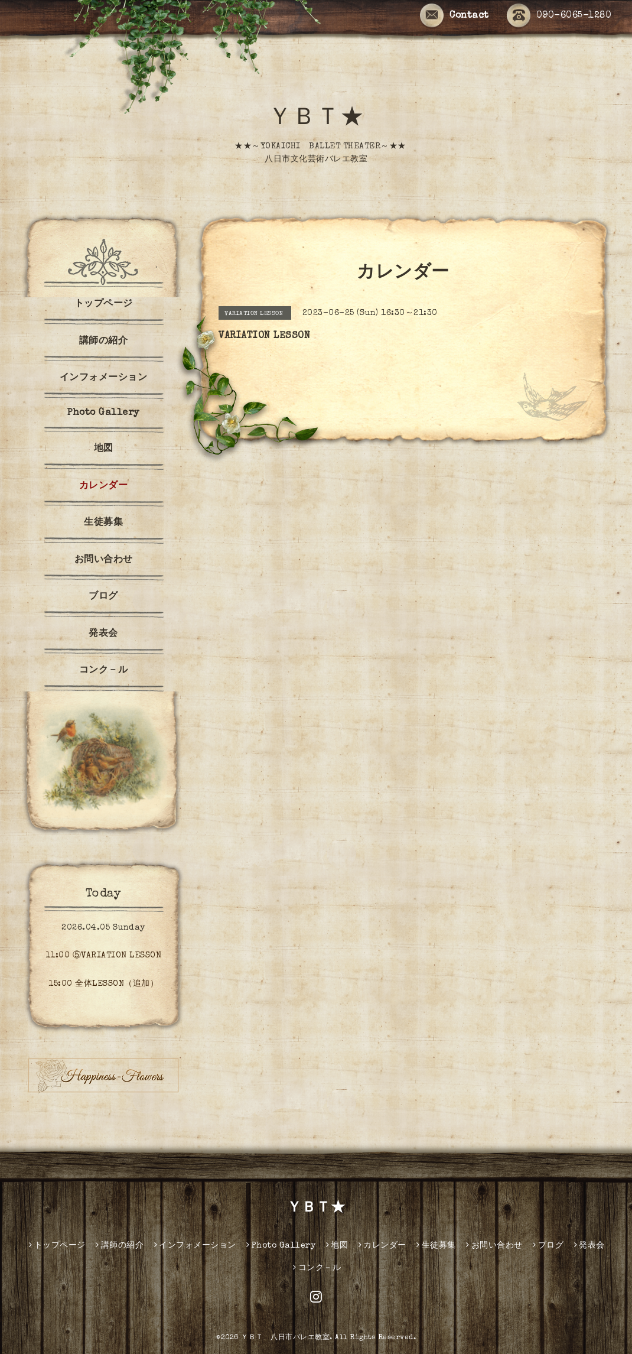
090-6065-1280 (559, 16)
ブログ (103, 597)
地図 (103, 449)
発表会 (103, 634)
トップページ (103, 304)
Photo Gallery (103, 413)
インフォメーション (104, 378)
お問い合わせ (103, 560)
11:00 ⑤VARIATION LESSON (103, 956)
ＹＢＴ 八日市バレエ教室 (285, 1338)
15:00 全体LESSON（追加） (103, 984)
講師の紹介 (103, 341)
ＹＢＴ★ (316, 119)
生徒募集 (103, 523)
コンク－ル (103, 671)
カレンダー (103, 486)
